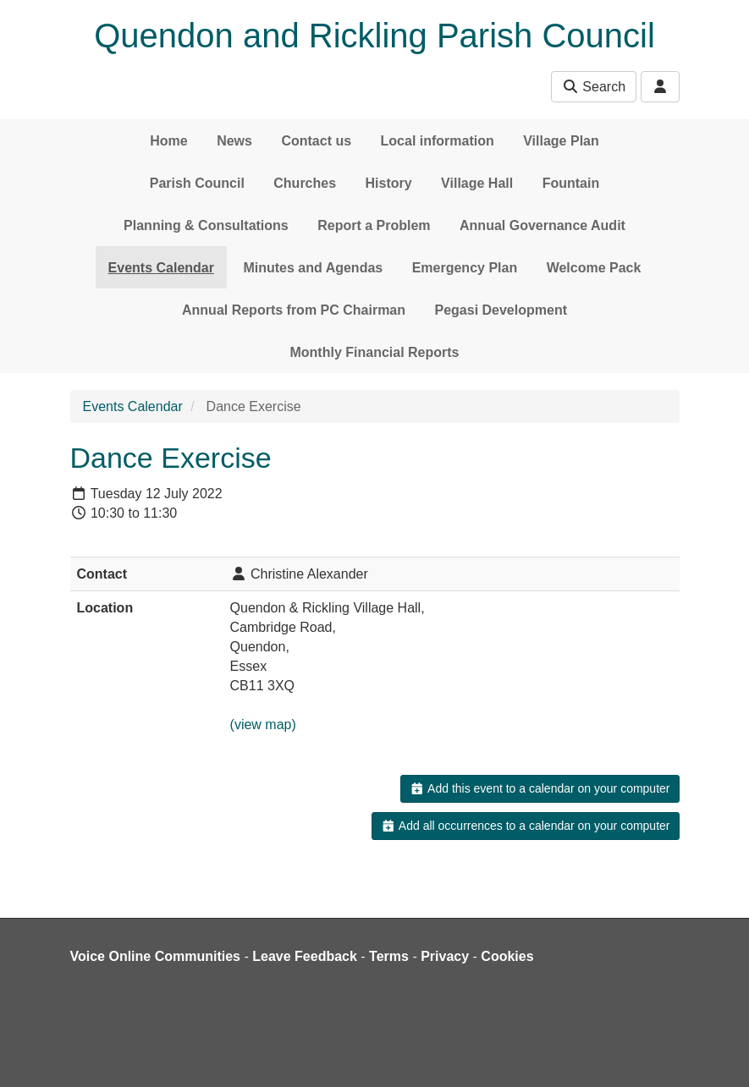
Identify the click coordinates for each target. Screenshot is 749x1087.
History (389, 183)
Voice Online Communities (155, 956)
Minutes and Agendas (313, 268)
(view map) (263, 724)
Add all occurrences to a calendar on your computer (525, 825)
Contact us (316, 141)
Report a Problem (373, 225)
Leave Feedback (304, 956)
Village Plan (561, 141)
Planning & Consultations (206, 225)
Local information (437, 141)
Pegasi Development (500, 310)
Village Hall (477, 183)
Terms (389, 956)
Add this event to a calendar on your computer (539, 788)
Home (168, 141)
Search (593, 87)
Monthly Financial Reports (374, 352)
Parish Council (197, 183)
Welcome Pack (594, 268)
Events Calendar (161, 268)
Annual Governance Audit (542, 225)
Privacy (445, 956)
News (234, 141)
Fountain (571, 183)
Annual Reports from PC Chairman (293, 310)
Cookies (507, 956)
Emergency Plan (465, 268)
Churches (304, 183)
